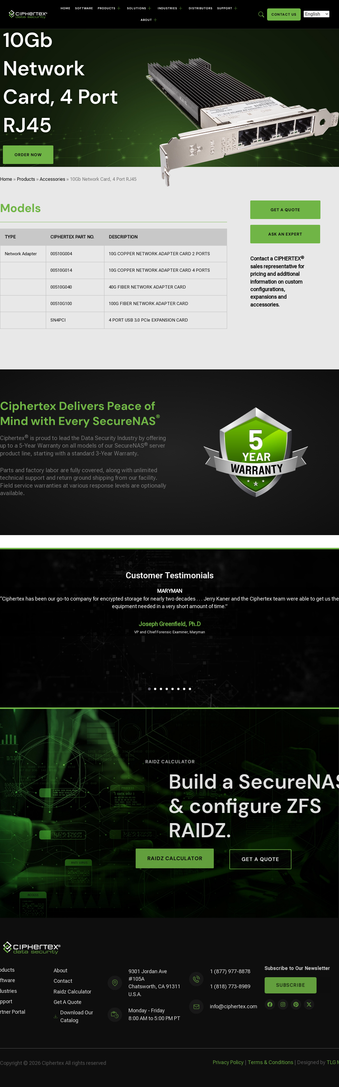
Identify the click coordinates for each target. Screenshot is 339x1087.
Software (84, 8)
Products (109, 8)
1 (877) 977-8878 (230, 976)
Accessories (52, 179)
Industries (170, 8)
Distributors (201, 8)
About (149, 20)
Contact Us (283, 14)
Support (227, 8)
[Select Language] (316, 14)
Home (65, 8)
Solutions (139, 8)
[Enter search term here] (261, 14)
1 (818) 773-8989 (230, 991)
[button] (149, 689)
